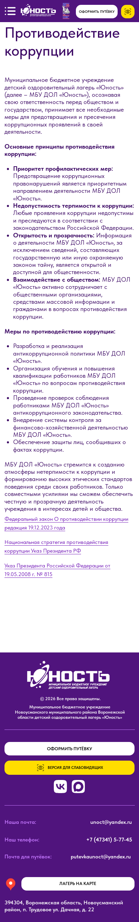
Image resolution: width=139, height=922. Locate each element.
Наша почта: (20, 821)
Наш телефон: (21, 839)
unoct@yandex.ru (111, 821)
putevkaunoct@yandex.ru (101, 856)
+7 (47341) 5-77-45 (109, 839)
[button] (10, 11)
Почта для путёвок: (28, 856)
